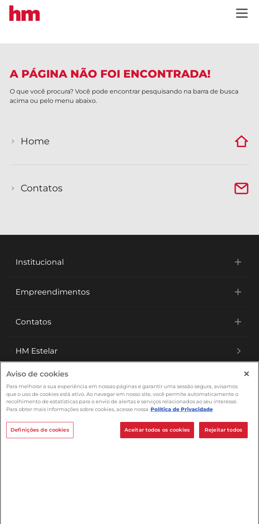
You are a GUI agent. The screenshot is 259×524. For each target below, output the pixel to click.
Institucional (129, 262)
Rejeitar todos (223, 432)
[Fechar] (246, 376)
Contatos (129, 321)
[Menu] (242, 13)
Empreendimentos (129, 291)
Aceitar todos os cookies (157, 432)
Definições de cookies (39, 432)
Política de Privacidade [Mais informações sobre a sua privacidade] (181, 411)
